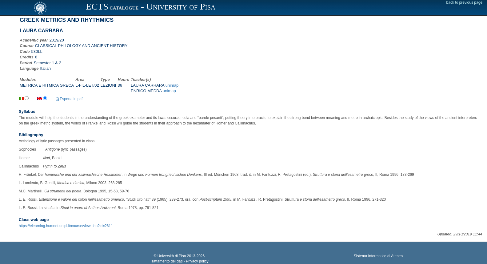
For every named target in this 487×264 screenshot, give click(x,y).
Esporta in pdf (69, 99)
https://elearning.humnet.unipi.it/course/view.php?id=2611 (66, 226)
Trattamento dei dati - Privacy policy (179, 261)
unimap (172, 85)
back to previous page (464, 2)
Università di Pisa (172, 256)
